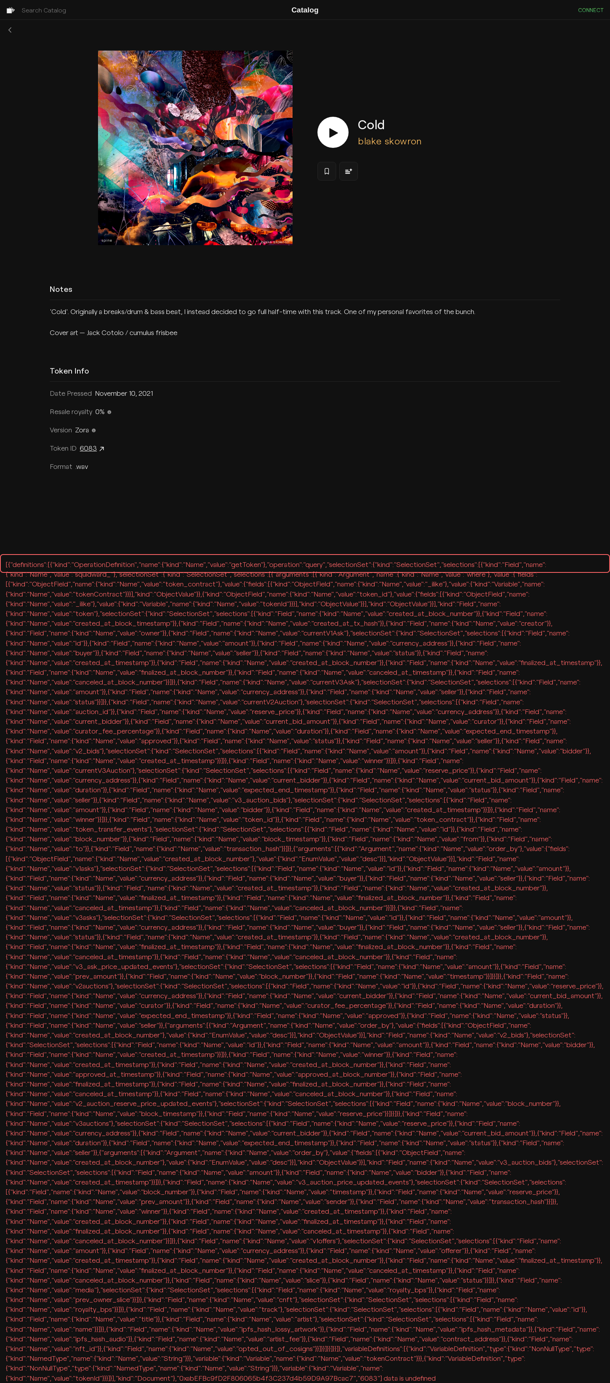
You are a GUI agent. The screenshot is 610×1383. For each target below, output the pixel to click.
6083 (93, 449)
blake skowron (390, 140)
